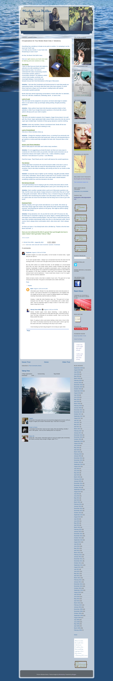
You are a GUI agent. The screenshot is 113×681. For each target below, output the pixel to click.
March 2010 (77, 603)
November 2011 (78, 561)
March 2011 (77, 577)
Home (46, 362)
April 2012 (76, 550)
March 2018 (77, 403)
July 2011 (76, 569)
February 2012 (78, 554)
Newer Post (26, 362)
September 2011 (78, 565)
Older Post (66, 362)
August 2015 (77, 466)
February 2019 (78, 380)
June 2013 (77, 521)
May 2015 (76, 472)
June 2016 (77, 445)
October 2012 (77, 537)
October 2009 (77, 613)
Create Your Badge (78, 339)
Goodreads (39, 84)
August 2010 (77, 592)
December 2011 (78, 558)
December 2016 (78, 435)
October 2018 (77, 388)
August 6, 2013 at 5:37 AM (39, 252)
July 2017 (76, 420)
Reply (27, 282)
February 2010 (78, 605)
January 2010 (77, 607)
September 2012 (78, 540)
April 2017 (76, 426)
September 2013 (78, 514)
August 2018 (77, 393)
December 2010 (78, 584)
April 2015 (76, 475)
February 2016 (78, 454)
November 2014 (78, 485)
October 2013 (77, 512)
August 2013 (77, 517)
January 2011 (77, 582)
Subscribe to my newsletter (81, 191)
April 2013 (76, 525)
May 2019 (76, 376)
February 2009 (78, 630)
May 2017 (76, 424)
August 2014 (77, 491)
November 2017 (78, 412)
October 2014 (77, 487)
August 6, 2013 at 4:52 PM (51, 309)
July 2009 (76, 619)
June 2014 (77, 495)
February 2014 (78, 504)
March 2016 (77, 451)
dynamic (51, 244)
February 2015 (78, 479)
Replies (30, 285)
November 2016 (78, 437)
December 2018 (78, 384)
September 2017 (78, 416)
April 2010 (76, 600)
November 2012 (78, 535)
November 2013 (78, 510)
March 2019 (77, 378)
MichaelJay (62, 674)
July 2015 (76, 468)
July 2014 (76, 493)
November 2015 (78, 460)
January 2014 (77, 506)
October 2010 (77, 588)
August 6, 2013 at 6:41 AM (41, 288)
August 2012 (77, 542)
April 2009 (76, 626)
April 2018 (76, 401)
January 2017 (77, 433)
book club (28, 244)
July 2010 (76, 594)
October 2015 (77, 462)
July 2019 (76, 372)
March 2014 (77, 502)
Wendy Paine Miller (37, 11)
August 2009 (77, 617)
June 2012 (77, 546)
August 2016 (77, 443)
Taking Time (26, 371)
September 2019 (78, 368)
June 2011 (77, 571)
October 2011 (77, 563)
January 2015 (77, 481)
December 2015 (78, 458)
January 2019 (77, 382)
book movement (44, 244)
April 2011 (76, 575)
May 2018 (76, 399)
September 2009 (78, 615)
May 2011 (76, 573)
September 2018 (78, 391)
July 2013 (76, 519)
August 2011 (77, 567)
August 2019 (77, 370)
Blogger (74, 674)
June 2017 (77, 422)
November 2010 (78, 586)
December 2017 (78, 409)
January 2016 (77, 456)
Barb (31, 288)
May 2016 (76, 447)
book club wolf (35, 244)
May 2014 (76, 498)
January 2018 (77, 407)
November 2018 (78, 386)
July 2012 (76, 544)
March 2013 (77, 527)
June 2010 (77, 596)
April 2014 (76, 500)
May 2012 (76, 548)
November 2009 (78, 611)
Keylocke (28, 252)
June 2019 (77, 374)
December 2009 (78, 609)
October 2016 (77, 439)
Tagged (31, 418)
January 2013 (77, 531)
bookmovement (50, 84)
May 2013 (76, 523)
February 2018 (78, 405)
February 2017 (78, 430)
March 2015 (77, 477)
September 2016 (78, 441)
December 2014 (78, 483)
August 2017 (77, 418)
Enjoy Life (31, 436)
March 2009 (77, 628)
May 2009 (76, 623)
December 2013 (78, 508)
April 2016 (76, 449)
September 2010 (78, 590)
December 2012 (78, 533)
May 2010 (76, 598)
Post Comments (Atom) (35, 365)
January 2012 (77, 556)
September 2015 (78, 464)
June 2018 (77, 397)
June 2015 (77, 470)
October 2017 (77, 414)
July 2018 (76, 395)
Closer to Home (33, 427)
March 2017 (77, 428)
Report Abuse (78, 291)
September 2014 (78, 489)
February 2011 (78, 579)
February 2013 (78, 529)
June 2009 (77, 621)
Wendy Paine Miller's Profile (80, 335)
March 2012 (77, 552)
